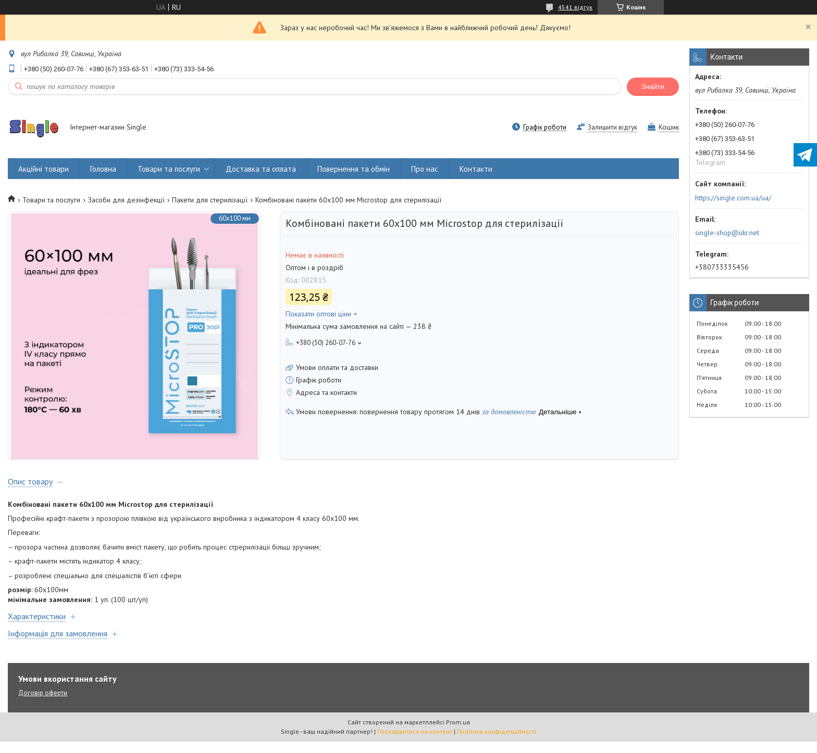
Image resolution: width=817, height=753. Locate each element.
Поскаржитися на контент (414, 743)
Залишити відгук (612, 127)
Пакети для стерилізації (209, 200)
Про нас (424, 169)
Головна (103, 169)
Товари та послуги (169, 169)
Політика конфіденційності (496, 743)
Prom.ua (458, 733)
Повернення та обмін (353, 169)
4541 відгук (575, 7)
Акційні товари (43, 169)
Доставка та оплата (261, 169)
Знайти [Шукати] (652, 87)
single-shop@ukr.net (727, 232)
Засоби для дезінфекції (126, 200)
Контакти (476, 169)
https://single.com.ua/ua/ (733, 197)
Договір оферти (42, 704)
